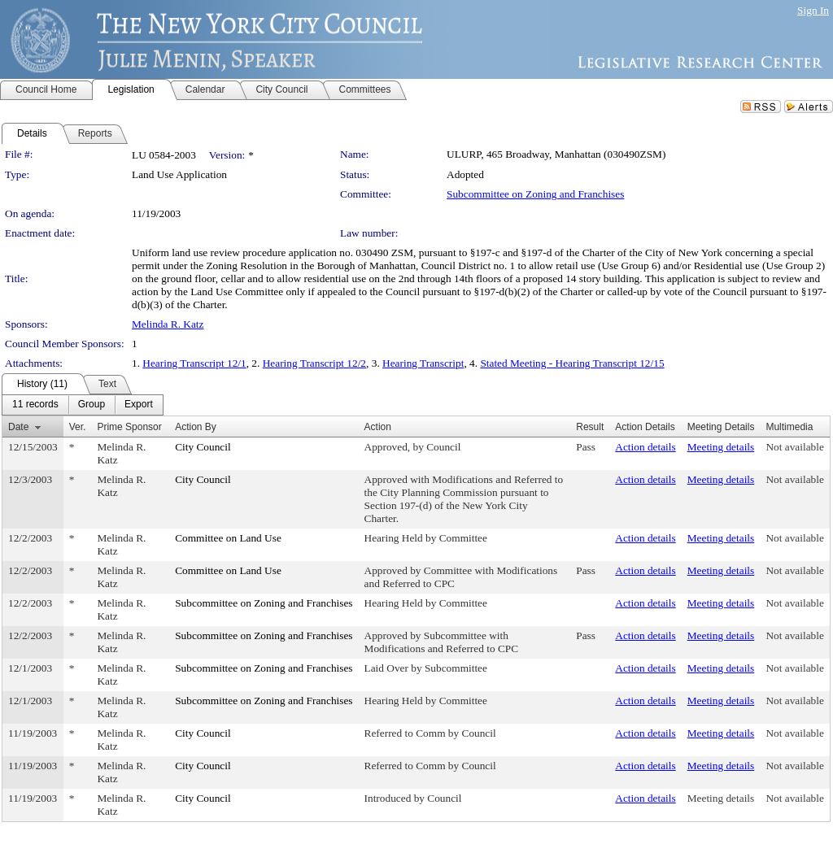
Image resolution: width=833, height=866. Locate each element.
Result (590, 427)
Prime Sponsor (129, 427)
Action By (195, 427)
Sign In (813, 10)
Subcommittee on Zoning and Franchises (535, 194)
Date (18, 427)
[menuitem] (35, 405)
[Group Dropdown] (91, 405)
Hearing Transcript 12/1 (194, 363)
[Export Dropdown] (139, 405)
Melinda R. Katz (167, 324)
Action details (645, 447)
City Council (203, 447)
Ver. (77, 427)
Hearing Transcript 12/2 (314, 363)
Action (377, 427)
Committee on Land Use (228, 538)
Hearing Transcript (423, 363)
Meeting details (721, 447)
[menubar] (83, 405)
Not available (794, 447)
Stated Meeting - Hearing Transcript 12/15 (572, 363)
